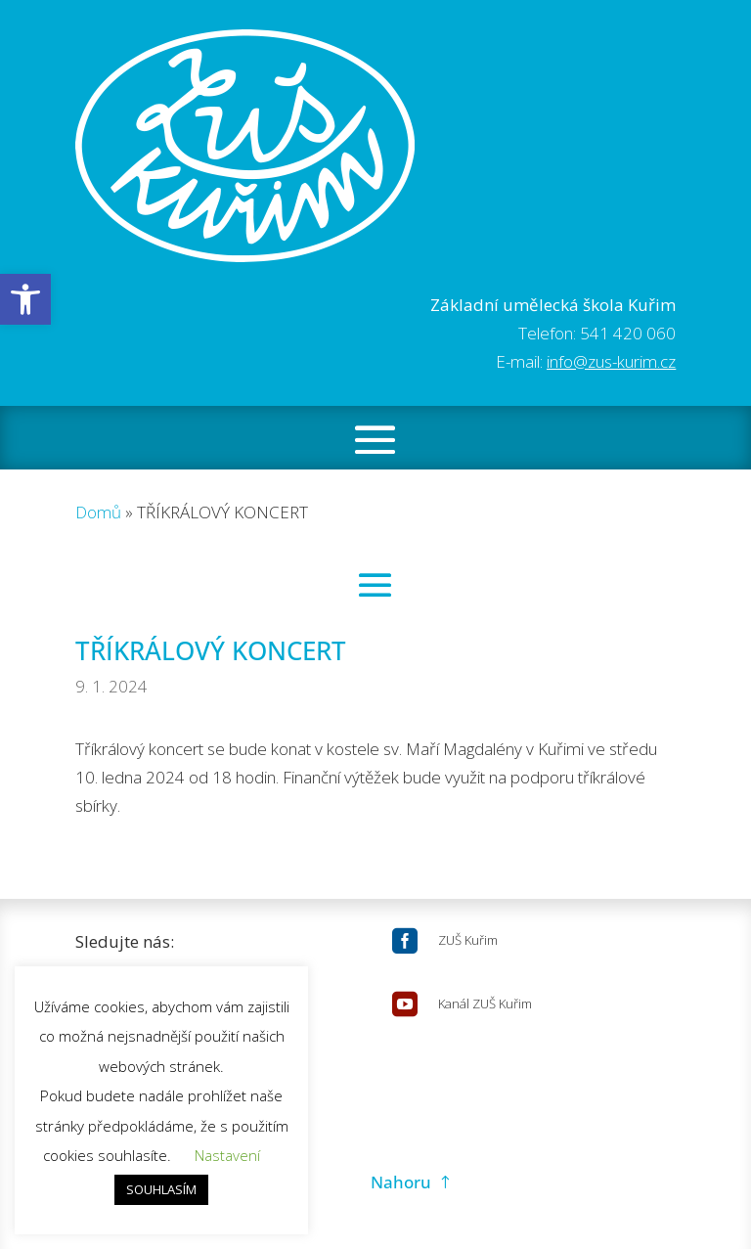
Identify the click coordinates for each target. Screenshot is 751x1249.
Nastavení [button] (227, 1155)
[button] (25, 299)
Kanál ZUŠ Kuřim (485, 1003)
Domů (98, 512)
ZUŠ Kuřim (468, 940)
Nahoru (401, 1182)
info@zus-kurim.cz (611, 361)
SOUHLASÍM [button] (161, 1189)
